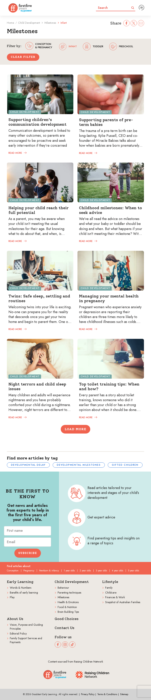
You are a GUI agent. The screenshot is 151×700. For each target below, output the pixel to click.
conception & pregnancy (38, 46)
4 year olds (117, 570)
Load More (75, 429)
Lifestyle (110, 582)
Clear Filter (23, 57)
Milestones (50, 23)
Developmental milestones (79, 465)
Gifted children (125, 465)
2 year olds (85, 570)
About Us (15, 619)
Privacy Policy (87, 694)
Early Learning (20, 582)
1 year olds (69, 570)
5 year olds (133, 570)
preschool (121, 46)
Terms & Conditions (107, 694)
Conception (12, 570)
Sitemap (124, 694)
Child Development (29, 23)
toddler (93, 46)
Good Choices (66, 619)
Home (10, 23)
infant (68, 46)
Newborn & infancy (49, 570)
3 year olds (101, 570)
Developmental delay (28, 465)
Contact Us (64, 628)
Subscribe (27, 553)
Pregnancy (28, 570)
